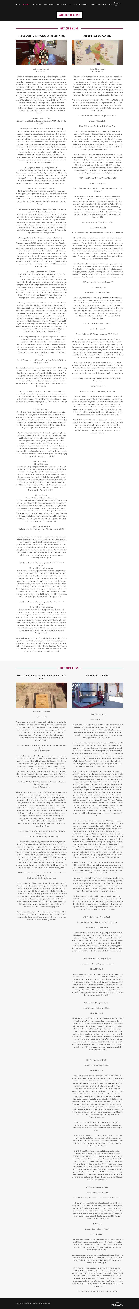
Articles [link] (26, 4)
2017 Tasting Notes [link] (64, 4)
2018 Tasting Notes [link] (80, 4)
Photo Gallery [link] (49, 4)
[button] (111, 4)
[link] (69, 15)
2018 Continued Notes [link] (98, 4)
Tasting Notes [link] (36, 4)
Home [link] (18, 4)
